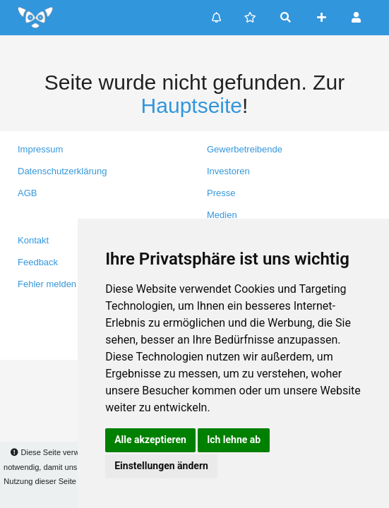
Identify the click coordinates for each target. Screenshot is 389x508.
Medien (222, 215)
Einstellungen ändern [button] (161, 465)
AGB (27, 193)
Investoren (228, 171)
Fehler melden (47, 284)
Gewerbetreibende (244, 149)
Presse (221, 193)
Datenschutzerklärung (62, 171)
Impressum (40, 149)
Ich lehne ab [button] (234, 439)
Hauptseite (191, 105)
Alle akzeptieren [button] (150, 439)
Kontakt (33, 240)
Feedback (38, 262)
